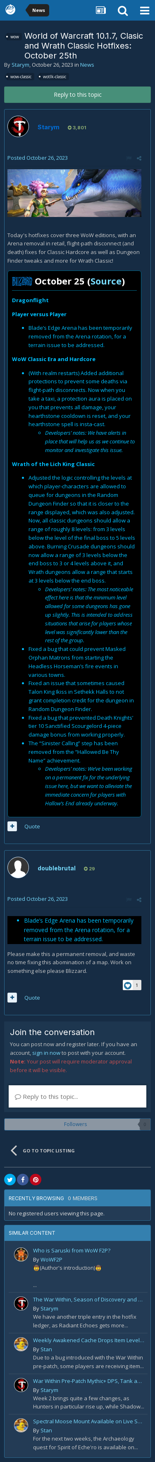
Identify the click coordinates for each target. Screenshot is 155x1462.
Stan (46, 1349)
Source (106, 281)
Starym (20, 64)
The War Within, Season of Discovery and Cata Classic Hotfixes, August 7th (89, 1299)
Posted (37, 157)
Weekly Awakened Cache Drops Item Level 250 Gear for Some (89, 1340)
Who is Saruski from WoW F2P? (71, 1250)
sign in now (46, 1052)
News (87, 64)
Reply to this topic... (46, 1096)
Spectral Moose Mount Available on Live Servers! (89, 1421)
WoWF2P (51, 1259)
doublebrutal (57, 868)
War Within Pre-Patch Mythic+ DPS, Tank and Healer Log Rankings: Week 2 (89, 1381)
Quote (32, 826)
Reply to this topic (78, 94)
